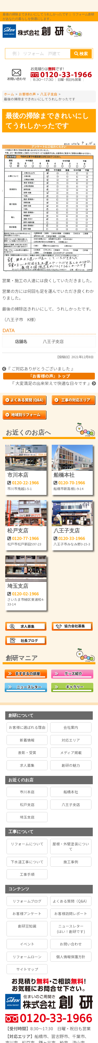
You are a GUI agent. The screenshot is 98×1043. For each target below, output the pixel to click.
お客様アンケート (27, 913)
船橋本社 (64, 475)
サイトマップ (27, 969)
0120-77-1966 (25, 538)
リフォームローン (27, 956)
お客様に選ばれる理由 (27, 727)
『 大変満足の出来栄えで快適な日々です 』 (53, 383)
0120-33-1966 (71, 538)
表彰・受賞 (27, 752)
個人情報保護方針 (70, 956)
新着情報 (27, 740)
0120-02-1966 (25, 593)
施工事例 (71, 861)
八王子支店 (53, 341)
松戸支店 (17, 530)
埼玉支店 (17, 586)
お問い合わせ (71, 944)
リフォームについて (27, 843)
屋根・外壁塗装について (71, 846)
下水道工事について (27, 861)
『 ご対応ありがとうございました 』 (38, 368)
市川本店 (17, 475)
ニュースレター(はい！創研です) (71, 928)
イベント (27, 944)
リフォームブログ (27, 901)
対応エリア (71, 740)
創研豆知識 (27, 926)
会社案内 (71, 727)
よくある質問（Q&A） (71, 901)
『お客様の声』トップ (49, 376)
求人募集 (27, 765)
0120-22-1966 (25, 482)
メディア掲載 (71, 752)
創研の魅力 (71, 765)
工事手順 (27, 874)
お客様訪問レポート (70, 913)
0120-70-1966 (71, 482)
